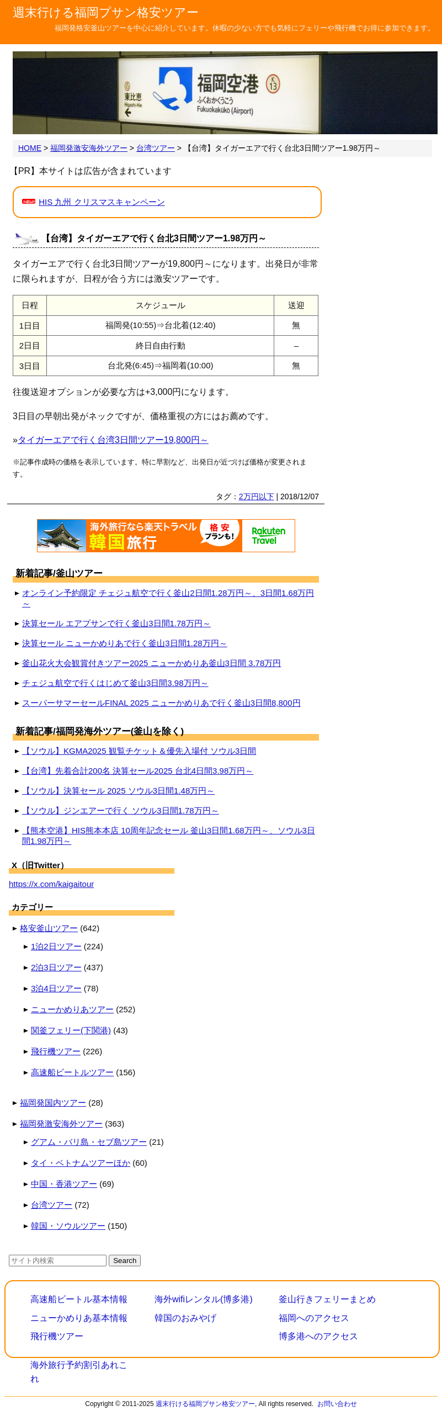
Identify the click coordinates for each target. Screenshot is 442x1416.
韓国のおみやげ (185, 1318)
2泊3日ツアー (56, 967)
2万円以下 (256, 496)
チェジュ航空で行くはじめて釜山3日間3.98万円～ (115, 683)
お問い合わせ (337, 1404)
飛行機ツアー (56, 1051)
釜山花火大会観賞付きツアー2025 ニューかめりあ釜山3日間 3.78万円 (151, 663)
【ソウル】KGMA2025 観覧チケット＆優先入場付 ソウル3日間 (139, 750)
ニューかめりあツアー (72, 1009)
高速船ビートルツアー (72, 1072)
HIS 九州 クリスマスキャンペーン (101, 202)
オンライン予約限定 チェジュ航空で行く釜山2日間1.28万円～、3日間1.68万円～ (168, 598)
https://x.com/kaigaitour (51, 884)
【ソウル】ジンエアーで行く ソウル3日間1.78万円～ (120, 810)
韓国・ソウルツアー (68, 1225)
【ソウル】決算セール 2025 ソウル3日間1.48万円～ (118, 790)
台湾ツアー (51, 1204)
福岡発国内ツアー (53, 1102)
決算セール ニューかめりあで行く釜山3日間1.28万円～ (124, 643)
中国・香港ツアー (64, 1183)
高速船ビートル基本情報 (78, 1299)
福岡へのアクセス (314, 1318)
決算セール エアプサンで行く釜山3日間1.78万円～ (116, 623)
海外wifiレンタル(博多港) (204, 1299)
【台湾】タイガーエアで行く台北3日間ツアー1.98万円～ (154, 238)
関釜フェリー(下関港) (71, 1030)
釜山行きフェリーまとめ (327, 1299)
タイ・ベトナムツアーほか (80, 1162)
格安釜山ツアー (49, 928)
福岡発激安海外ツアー (61, 1123)
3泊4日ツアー (56, 988)
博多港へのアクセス (318, 1336)
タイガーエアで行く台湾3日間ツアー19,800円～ (113, 440)
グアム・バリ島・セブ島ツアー (89, 1141)
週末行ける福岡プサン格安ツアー (106, 12)
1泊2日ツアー (56, 946)
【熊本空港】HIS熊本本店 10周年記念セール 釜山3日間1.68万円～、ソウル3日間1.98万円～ (168, 836)
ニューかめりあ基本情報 (78, 1318)
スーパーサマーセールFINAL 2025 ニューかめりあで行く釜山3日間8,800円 (161, 702)
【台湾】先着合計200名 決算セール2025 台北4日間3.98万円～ (137, 770)
